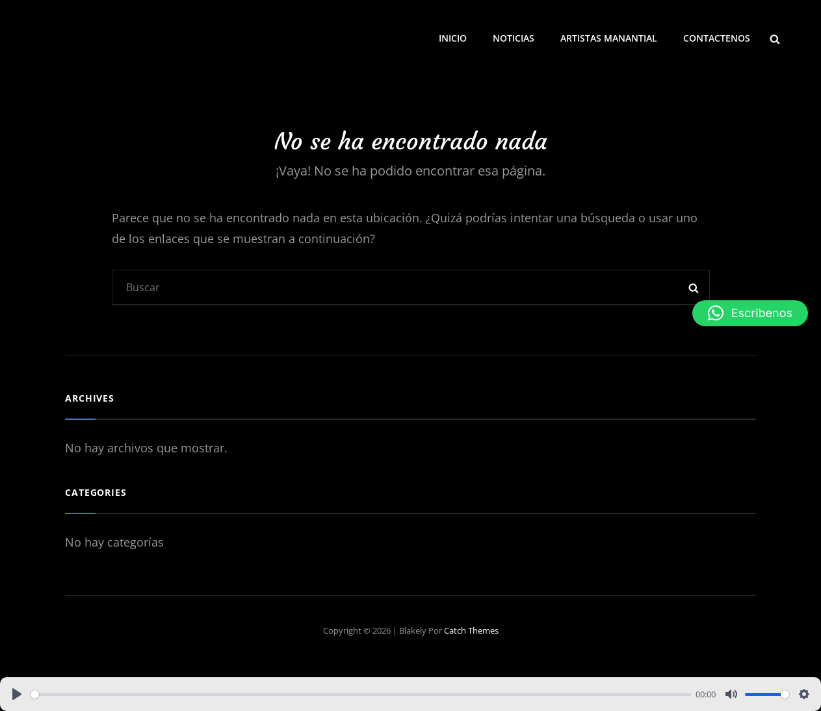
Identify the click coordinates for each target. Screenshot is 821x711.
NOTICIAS (513, 38)
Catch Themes (471, 630)
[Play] (17, 694)
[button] (750, 313)
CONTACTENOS (716, 38)
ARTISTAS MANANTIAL (608, 38)
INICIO (453, 38)
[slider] (361, 694)
